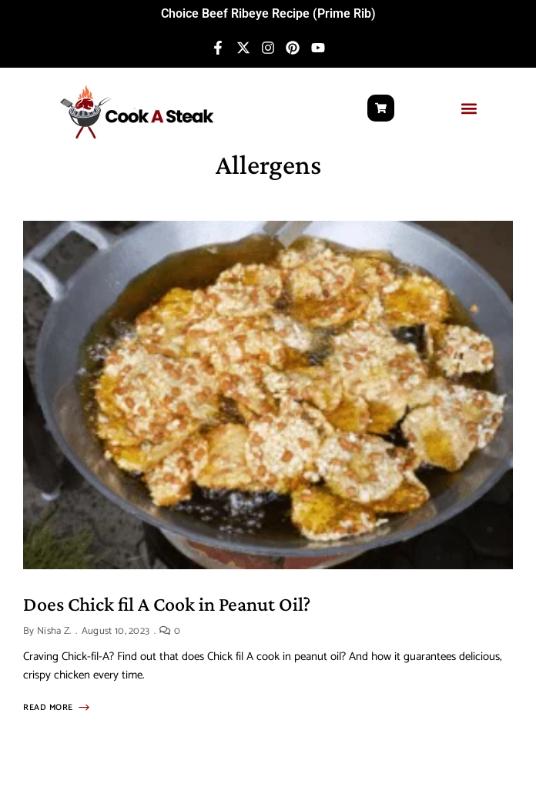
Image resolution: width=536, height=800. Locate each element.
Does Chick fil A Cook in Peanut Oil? (166, 604)
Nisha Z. (54, 631)
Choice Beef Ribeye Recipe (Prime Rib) (268, 13)
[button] (469, 108)
